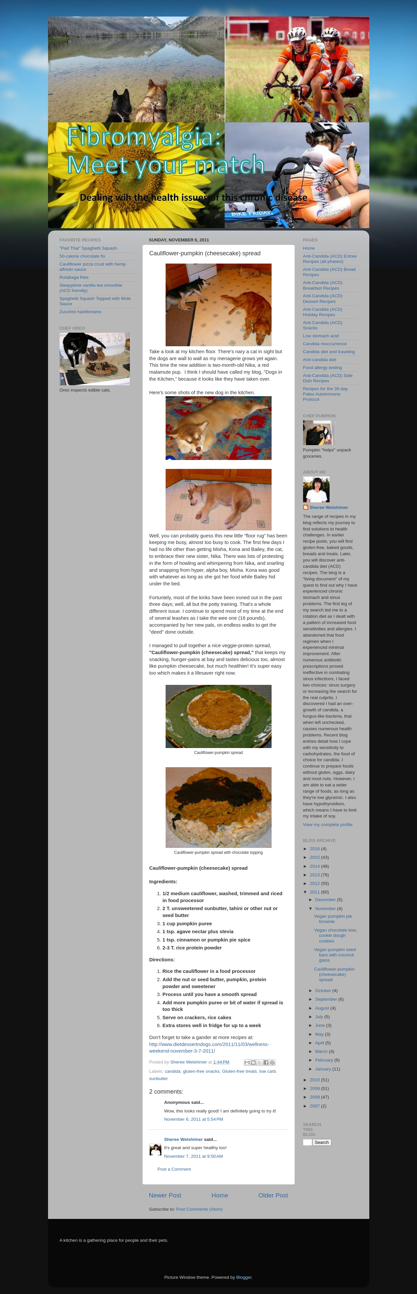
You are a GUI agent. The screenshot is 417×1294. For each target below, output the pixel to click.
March (322, 1051)
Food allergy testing (322, 367)
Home (220, 1195)
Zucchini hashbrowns (81, 311)
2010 (315, 1079)
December (326, 899)
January (324, 1068)
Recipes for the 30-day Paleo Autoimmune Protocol (325, 394)
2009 (315, 1088)
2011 (315, 892)
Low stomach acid (321, 335)
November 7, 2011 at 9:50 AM (193, 1156)
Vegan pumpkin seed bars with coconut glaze (335, 955)
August (323, 1008)
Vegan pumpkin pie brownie (333, 919)
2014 (315, 866)
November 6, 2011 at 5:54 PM (193, 1119)
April (320, 1042)
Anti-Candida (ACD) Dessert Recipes (322, 298)
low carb (267, 1071)
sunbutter (158, 1078)
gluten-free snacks (201, 1071)
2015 (315, 857)
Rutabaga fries (74, 277)
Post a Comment (174, 1169)
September (327, 999)
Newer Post (165, 1195)
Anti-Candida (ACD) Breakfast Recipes (322, 285)
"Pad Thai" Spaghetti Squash (88, 248)
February (325, 1060)
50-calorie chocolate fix (82, 256)
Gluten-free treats (239, 1071)
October (324, 990)
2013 (315, 874)
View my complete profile (328, 824)
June (320, 1025)
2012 (315, 883)
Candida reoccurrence (325, 343)
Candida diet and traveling (329, 351)
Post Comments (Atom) (199, 1209)
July (320, 1016)
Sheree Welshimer (183, 1139)
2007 (315, 1106)
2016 (315, 848)
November (326, 908)
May (320, 1034)
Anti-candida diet (320, 359)
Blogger (244, 1277)
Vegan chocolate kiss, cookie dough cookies (335, 935)
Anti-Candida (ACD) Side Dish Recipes (328, 378)
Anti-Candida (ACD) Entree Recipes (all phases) (330, 259)
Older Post (273, 1195)
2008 (315, 1097)
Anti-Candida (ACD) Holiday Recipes (322, 312)
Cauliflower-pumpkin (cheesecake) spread (334, 974)
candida (173, 1071)
